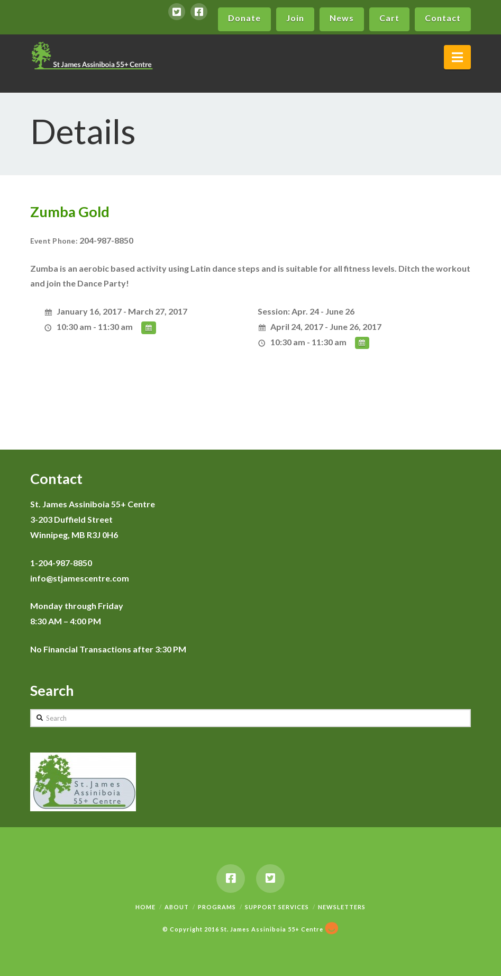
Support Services (277, 906)
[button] (457, 57)
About (177, 906)
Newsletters (342, 906)
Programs (217, 906)
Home (145, 906)
